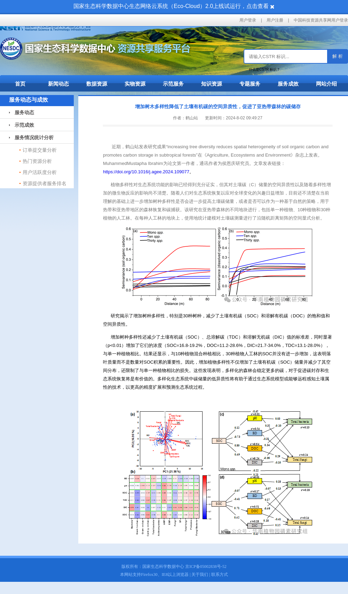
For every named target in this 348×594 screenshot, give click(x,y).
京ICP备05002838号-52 (206, 566)
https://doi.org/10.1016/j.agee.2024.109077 (146, 171)
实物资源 (135, 84)
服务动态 (21, 112)
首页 (20, 84)
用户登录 (247, 20)
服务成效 (288, 84)
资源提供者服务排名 (44, 183)
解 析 (337, 56)
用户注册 (275, 20)
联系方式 (219, 574)
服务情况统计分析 (31, 137)
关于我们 (199, 574)
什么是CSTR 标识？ (264, 69)
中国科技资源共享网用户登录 (321, 20)
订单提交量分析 (40, 150)
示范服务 (173, 84)
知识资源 (211, 84)
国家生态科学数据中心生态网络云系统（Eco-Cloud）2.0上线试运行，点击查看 (171, 6)
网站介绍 (326, 84)
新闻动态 (58, 84)
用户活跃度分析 (40, 172)
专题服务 (249, 84)
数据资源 (96, 84)
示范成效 (21, 125)
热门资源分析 (37, 161)
